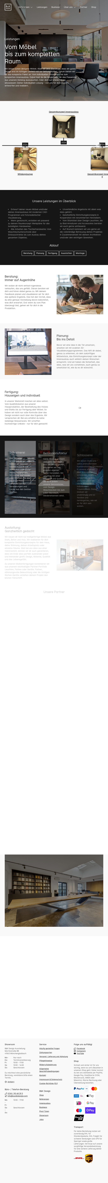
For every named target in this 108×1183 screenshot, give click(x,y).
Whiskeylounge (25, 176)
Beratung (27, 254)
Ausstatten (66, 254)
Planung (40, 254)
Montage (80, 254)
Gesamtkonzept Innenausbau (64, 113)
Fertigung (52, 254)
